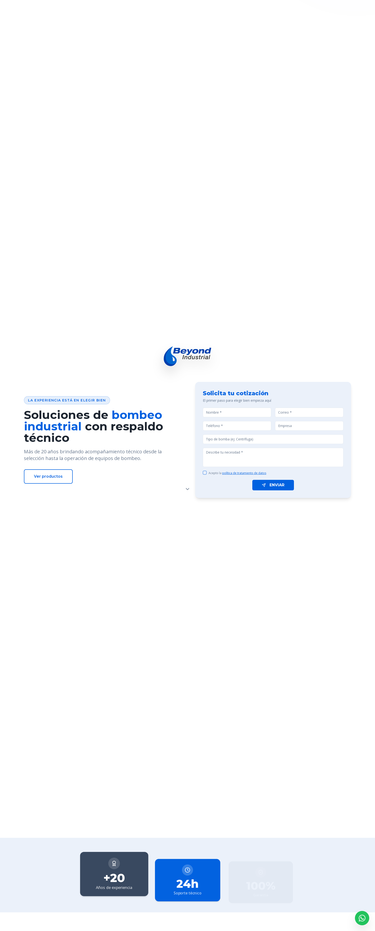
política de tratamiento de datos (244, 473)
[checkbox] (205, 473)
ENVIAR (273, 485)
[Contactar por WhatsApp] (362, 918)
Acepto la (237, 473)
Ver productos (48, 476)
